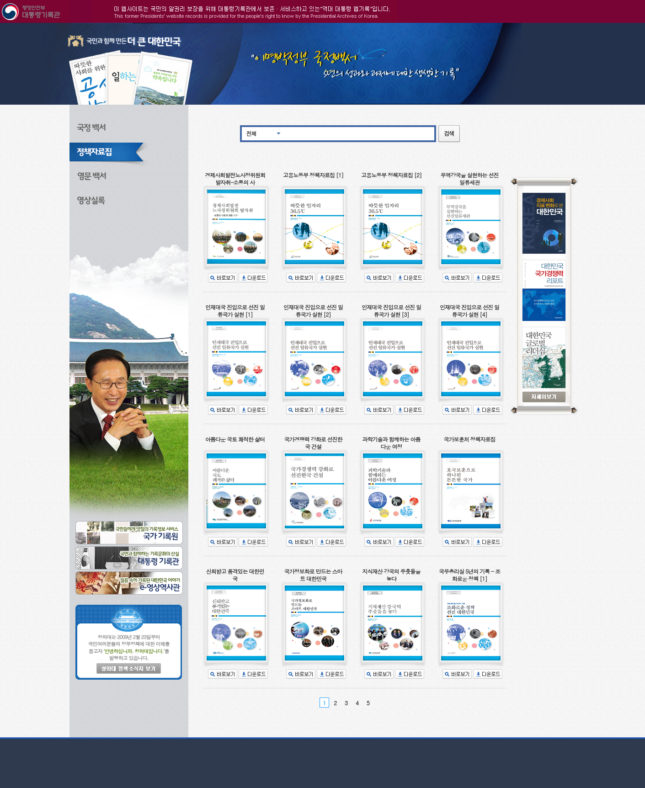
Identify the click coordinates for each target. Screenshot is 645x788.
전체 (251, 133)
